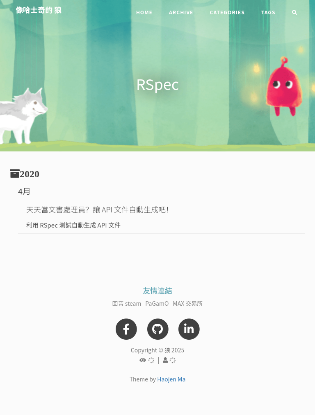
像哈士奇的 (39, 9)
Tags (268, 12)
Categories (227, 12)
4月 (24, 191)
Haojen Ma (171, 379)
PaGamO (157, 303)
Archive (181, 12)
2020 (29, 173)
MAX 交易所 (188, 303)
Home (144, 12)
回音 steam (127, 303)
